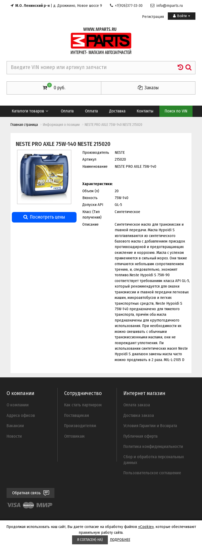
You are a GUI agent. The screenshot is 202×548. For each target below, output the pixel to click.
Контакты (145, 110)
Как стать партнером (83, 404)
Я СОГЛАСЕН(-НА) (90, 539)
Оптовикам (74, 436)
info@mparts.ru (166, 5)
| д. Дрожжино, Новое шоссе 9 (56, 5)
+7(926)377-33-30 (126, 5)
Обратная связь (30, 493)
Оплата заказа (136, 404)
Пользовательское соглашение (152, 472)
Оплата (67, 110)
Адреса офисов (21, 415)
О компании (18, 404)
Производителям (80, 425)
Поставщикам (76, 415)
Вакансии (15, 425)
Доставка (117, 110)
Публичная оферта (140, 436)
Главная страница (24, 124)
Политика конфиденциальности (153, 446)
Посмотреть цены (44, 217)
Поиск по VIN (176, 110)
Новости (14, 436)
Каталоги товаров (30, 110)
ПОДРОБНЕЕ (120, 539)
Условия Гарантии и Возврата (150, 425)
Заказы (148, 88)
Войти (181, 16)
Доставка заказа (138, 415)
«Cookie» (146, 526)
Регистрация (153, 16)
